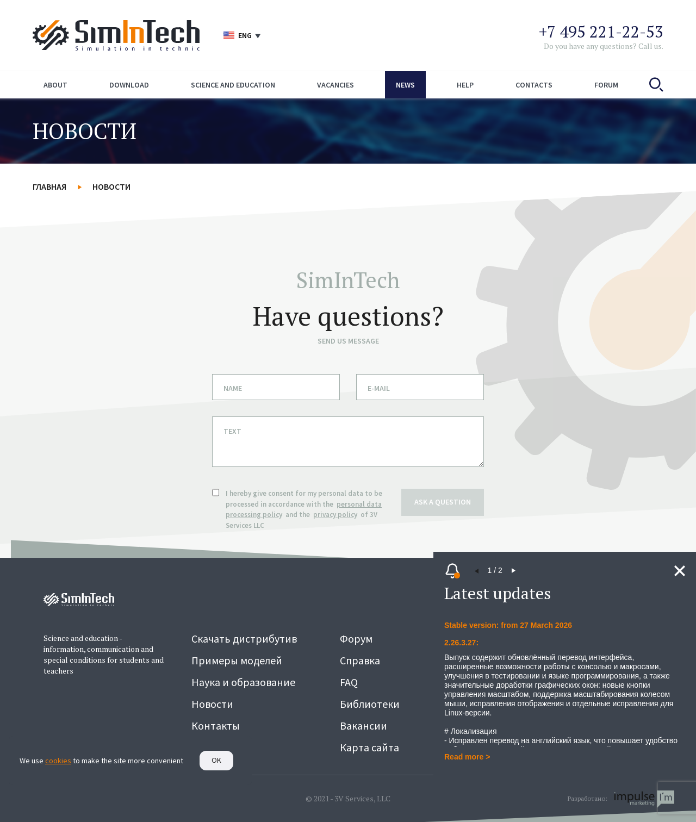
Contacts (533, 85)
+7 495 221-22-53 (601, 31)
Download (129, 85)
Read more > (467, 756)
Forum (606, 85)
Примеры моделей (236, 660)
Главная (49, 186)
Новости (111, 186)
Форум (356, 638)
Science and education (233, 85)
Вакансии (363, 725)
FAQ (349, 682)
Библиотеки (370, 704)
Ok (216, 760)
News (405, 85)
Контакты (215, 725)
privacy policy (335, 514)
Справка (360, 660)
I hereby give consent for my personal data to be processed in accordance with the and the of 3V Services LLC (304, 509)
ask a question (442, 501)
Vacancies (335, 85)
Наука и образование (243, 682)
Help (465, 85)
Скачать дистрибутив (244, 638)
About (55, 85)
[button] (476, 570)
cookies (58, 760)
